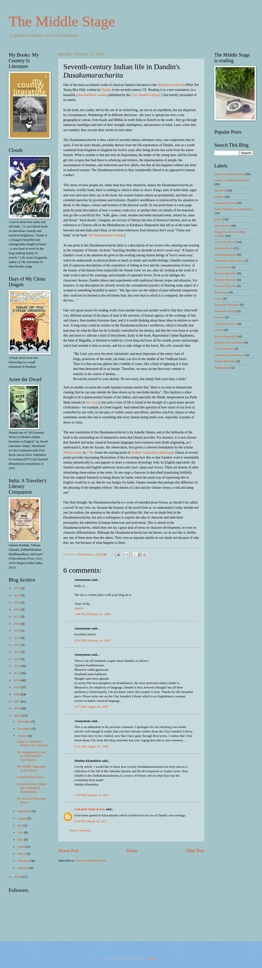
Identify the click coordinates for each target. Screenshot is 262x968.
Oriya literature (224, 348)
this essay (92, 402)
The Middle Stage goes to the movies (31, 768)
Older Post (194, 850)
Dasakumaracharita (170, 85)
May (20, 839)
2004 (17, 877)
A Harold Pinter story (30, 777)
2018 (17, 638)
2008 (17, 694)
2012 (17, 666)
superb (78, 608)
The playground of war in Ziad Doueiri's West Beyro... (31, 756)
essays (218, 298)
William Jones (72, 452)
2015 (17, 652)
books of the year (225, 286)
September (24, 811)
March (21, 853)
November (24, 728)
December (24, 721)
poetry (218, 219)
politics (219, 197)
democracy (221, 292)
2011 (17, 673)
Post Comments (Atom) (91, 860)
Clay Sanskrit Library (145, 95)
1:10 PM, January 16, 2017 (91, 795)
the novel (220, 190)
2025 (17, 588)
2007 (17, 701)
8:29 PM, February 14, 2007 (92, 640)
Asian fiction (222, 267)
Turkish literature (225, 280)
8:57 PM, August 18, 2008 (91, 706)
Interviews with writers (229, 260)
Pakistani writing (225, 311)
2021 (17, 616)
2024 (17, 595)
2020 (17, 623)
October (22, 736)
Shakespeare (222, 367)
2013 (17, 659)
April (21, 846)
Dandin (106, 90)
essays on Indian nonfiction (231, 180)
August (22, 818)
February (23, 861)
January (22, 868)
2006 (17, 708)
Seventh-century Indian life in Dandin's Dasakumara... (31, 787)
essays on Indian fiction (229, 174)
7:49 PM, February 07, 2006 (92, 614)
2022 (17, 609)
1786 (90, 452)
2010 (17, 680)
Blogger (151, 958)
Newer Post (68, 850)
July (20, 825)
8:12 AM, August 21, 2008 (91, 746)
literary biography (225, 336)
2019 (17, 630)
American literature (226, 304)
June (20, 832)
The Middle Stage (62, 21)
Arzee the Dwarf (225, 242)
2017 (17, 645)
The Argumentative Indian (105, 235)
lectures (219, 317)
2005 (17, 715)
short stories (222, 225)
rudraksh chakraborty (89, 809)
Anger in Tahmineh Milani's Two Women (32, 743)
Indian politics (223, 248)
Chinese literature (225, 323)
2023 (17, 602)
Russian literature (225, 273)
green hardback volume (91, 95)
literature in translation (228, 342)
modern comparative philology (151, 452)
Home (132, 850)
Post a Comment (79, 830)
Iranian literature (225, 361)
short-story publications (229, 355)
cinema (218, 330)
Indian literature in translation (233, 209)
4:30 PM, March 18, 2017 (90, 821)
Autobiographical (225, 254)
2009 (17, 687)
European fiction (225, 203)
